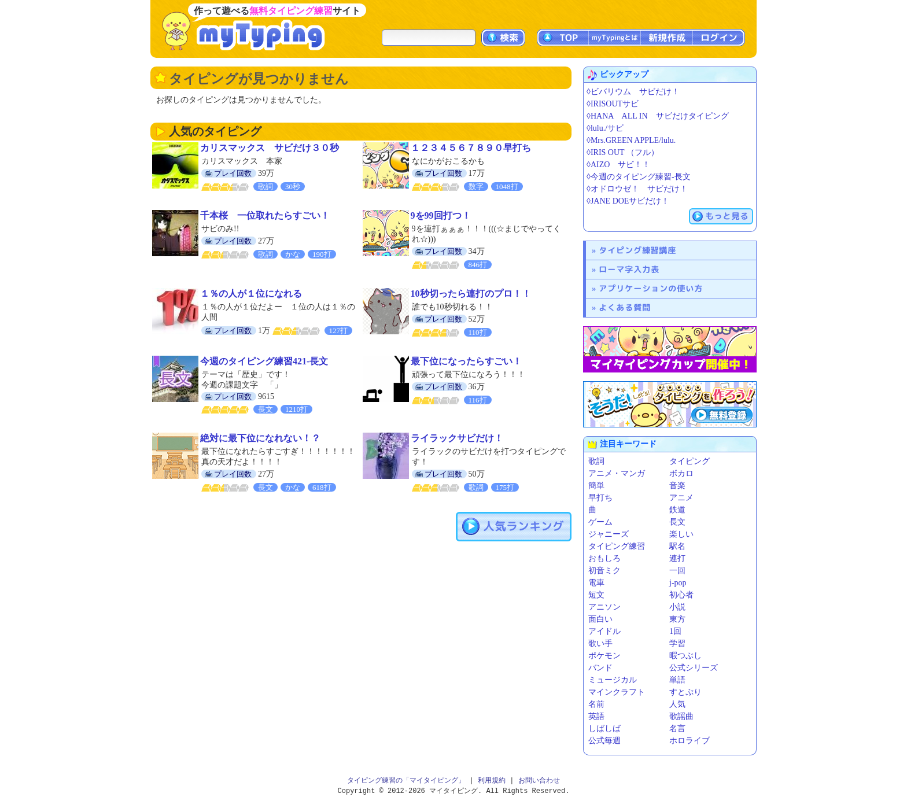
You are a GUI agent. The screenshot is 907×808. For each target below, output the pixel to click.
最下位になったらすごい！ (466, 361)
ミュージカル (612, 680)
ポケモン (604, 655)
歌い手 (600, 643)
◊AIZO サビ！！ (618, 164)
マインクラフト (616, 692)
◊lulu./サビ (605, 128)
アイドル (604, 631)
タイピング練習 (616, 546)
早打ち (600, 497)
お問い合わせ (539, 780)
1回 (675, 631)
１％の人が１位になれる (251, 293)
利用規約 (492, 780)
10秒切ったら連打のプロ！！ (471, 293)
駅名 (677, 546)
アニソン (604, 607)
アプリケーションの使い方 (651, 288)
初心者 (681, 595)
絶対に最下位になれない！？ (260, 438)
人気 (677, 704)
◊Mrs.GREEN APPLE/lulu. (631, 140)
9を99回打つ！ (441, 215)
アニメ (681, 497)
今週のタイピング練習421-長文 (264, 361)
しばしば (604, 728)
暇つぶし (685, 655)
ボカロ (681, 473)
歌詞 (596, 461)
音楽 (677, 485)
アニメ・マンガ (616, 473)
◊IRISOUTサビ (613, 103)
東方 (677, 619)
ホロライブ (689, 740)
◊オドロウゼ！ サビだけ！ (637, 189)
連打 (677, 558)
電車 (596, 582)
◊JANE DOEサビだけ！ (628, 201)
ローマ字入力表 (629, 269)
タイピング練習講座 (637, 250)
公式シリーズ (693, 667)
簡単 (596, 485)
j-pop (678, 582)
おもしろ (604, 558)
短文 (596, 595)
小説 (677, 607)
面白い (600, 619)
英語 (596, 716)
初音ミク (604, 570)
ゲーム (600, 522)
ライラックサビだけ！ (457, 438)
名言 (677, 728)
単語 (677, 680)
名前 (596, 704)
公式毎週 (604, 740)
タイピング (689, 461)
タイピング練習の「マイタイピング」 (406, 780)
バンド (600, 667)
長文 (677, 522)
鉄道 (677, 510)
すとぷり (685, 692)
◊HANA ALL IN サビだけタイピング (658, 116)
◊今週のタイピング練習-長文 (639, 176)
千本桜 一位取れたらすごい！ (265, 215)
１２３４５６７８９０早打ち (471, 148)
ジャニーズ (608, 534)
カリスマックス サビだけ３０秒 (269, 148)
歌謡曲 (681, 716)
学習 (677, 643)
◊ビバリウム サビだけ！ (633, 91)
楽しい (681, 534)
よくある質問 (625, 307)
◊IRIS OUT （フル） (623, 152)
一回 (677, 570)
